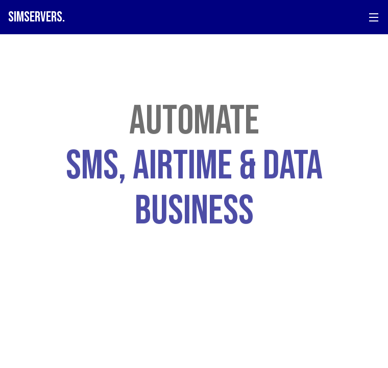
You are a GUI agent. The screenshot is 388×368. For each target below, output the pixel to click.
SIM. (36, 17)
